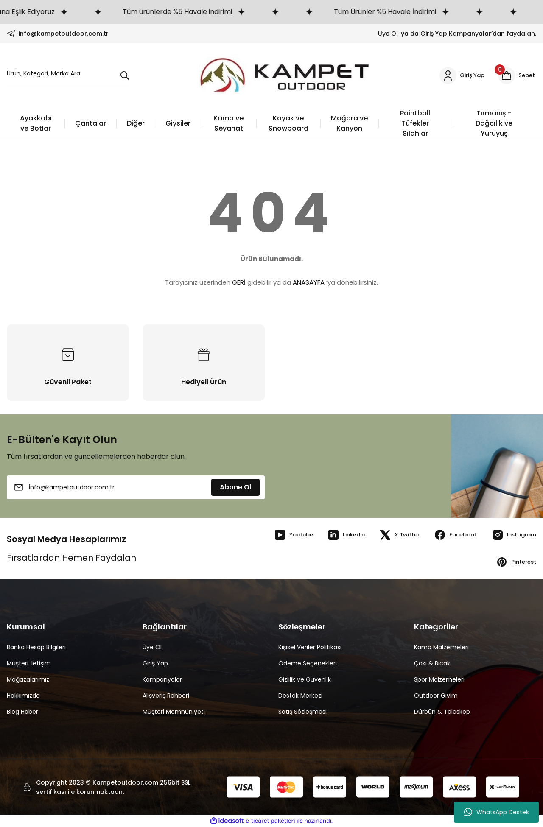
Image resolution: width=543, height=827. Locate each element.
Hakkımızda (23, 695)
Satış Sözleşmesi (302, 711)
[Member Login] (459, 75)
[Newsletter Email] (136, 487)
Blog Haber (22, 711)
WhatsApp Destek (496, 812)
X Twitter (389, 535)
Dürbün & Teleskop (442, 711)
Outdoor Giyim (436, 695)
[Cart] (516, 75)
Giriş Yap (155, 663)
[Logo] (282, 75)
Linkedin (333, 535)
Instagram (511, 535)
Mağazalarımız (28, 679)
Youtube (277, 535)
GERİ (239, 282)
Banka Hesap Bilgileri (36, 647)
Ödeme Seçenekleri (307, 663)
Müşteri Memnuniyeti (174, 711)
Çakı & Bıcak (432, 663)
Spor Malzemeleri (439, 679)
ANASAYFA (309, 282)
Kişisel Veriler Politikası (309, 647)
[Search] (68, 75)
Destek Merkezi (300, 695)
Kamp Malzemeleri (441, 647)
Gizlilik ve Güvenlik (304, 679)
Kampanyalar (162, 679)
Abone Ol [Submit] (235, 487)
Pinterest (514, 562)
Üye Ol (389, 33)
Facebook (449, 535)
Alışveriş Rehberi (166, 695)
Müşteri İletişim (29, 663)
